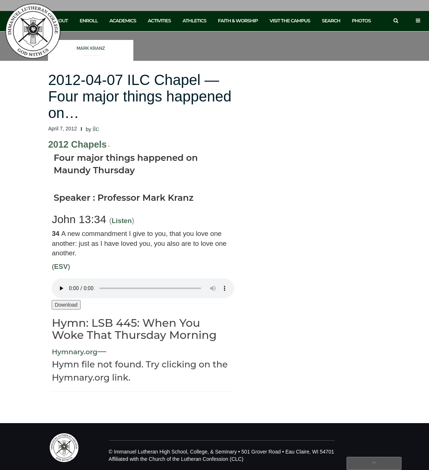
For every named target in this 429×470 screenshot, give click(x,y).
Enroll (88, 20)
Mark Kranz (91, 48)
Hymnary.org (74, 352)
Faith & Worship (238, 20)
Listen (122, 221)
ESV (61, 266)
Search (331, 20)
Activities (159, 20)
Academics (122, 20)
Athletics (194, 20)
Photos (361, 20)
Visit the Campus (290, 20)
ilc (96, 129)
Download (66, 305)
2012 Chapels (77, 144)
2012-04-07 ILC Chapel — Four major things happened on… (139, 96)
